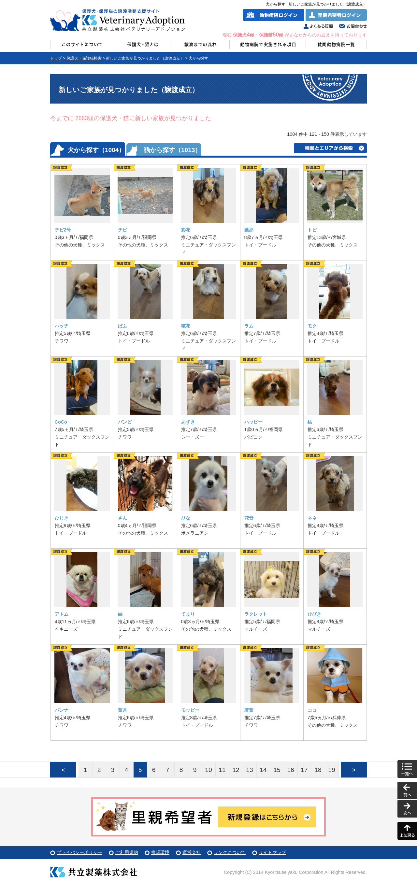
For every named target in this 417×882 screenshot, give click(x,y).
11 (222, 769)
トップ (56, 58)
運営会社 (191, 852)
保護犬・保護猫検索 (84, 58)
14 (263, 769)
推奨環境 (160, 852)
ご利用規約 (126, 852)
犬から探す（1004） (96, 150)
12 (235, 769)
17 (304, 769)
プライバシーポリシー (79, 852)
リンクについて (230, 852)
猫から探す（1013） (172, 150)
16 (290, 769)
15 (276, 769)
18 (317, 769)
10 (208, 769)
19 (331, 769)
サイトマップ (272, 852)
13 (249, 769)
